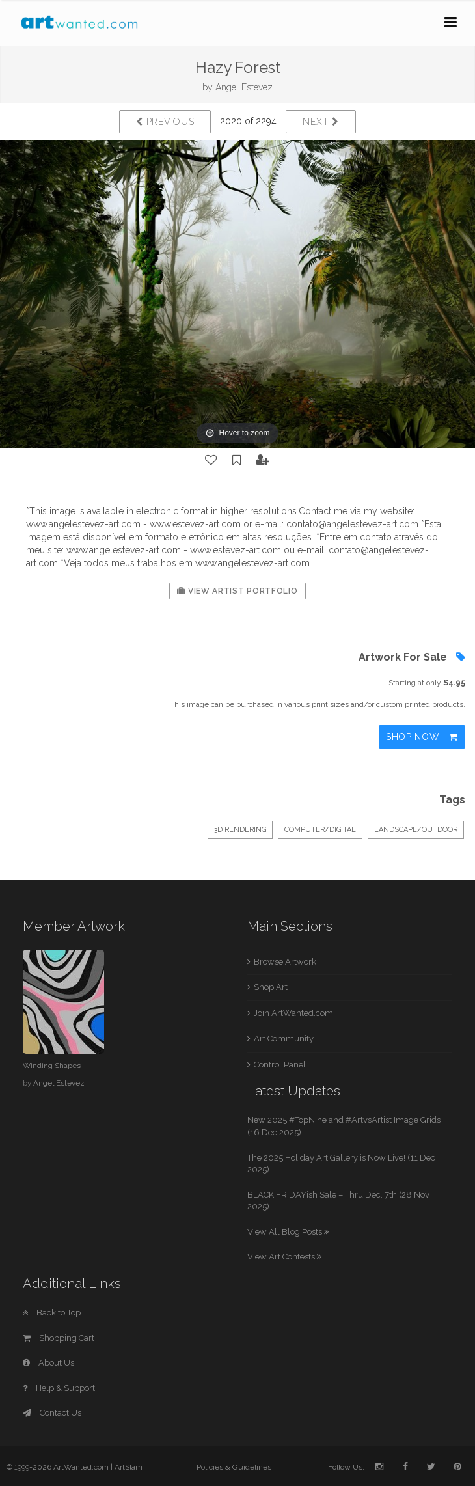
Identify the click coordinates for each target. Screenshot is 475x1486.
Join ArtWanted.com (293, 1013)
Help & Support (59, 1388)
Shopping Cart (58, 1338)
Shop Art (271, 987)
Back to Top (52, 1312)
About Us (48, 1363)
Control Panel (280, 1064)
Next (320, 122)
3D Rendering (240, 829)
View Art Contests (284, 1256)
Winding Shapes (52, 1065)
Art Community (284, 1038)
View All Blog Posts (288, 1232)
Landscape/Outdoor (415, 829)
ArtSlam (128, 1467)
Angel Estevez (244, 87)
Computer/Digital (320, 829)
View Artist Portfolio (237, 591)
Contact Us (52, 1413)
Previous (165, 122)
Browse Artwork (285, 962)
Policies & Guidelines (234, 1467)
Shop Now (422, 737)
